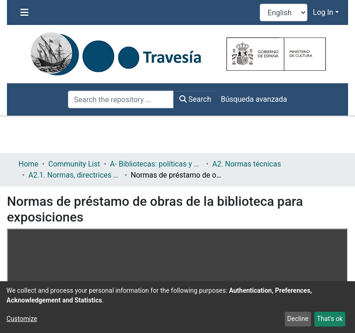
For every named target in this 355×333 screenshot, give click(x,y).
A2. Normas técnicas (246, 164)
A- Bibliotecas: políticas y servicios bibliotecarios (156, 164)
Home (28, 164)
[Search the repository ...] (121, 99)
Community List (74, 164)
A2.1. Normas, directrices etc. (74, 175)
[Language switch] (283, 12)
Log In (323, 12)
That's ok (330, 318)
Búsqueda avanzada (254, 99)
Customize (21, 318)
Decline (297, 318)
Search (195, 99)
